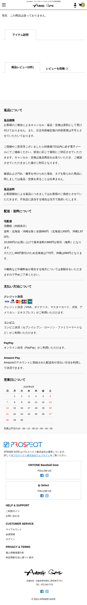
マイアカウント (14, 529)
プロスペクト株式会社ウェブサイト (31, 455)
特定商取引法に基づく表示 (19, 557)
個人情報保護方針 (15, 552)
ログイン (10, 539)
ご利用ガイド (13, 511)
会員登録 (10, 534)
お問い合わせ (13, 516)
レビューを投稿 (55, 68)
